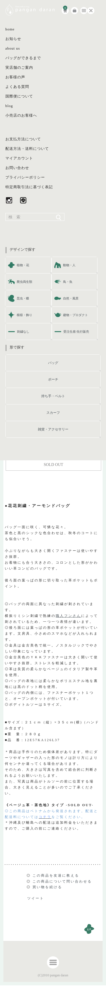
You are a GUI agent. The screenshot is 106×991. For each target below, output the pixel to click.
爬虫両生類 (24, 281)
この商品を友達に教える (56, 875)
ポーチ (53, 379)
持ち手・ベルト (53, 396)
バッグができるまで (23, 58)
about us (12, 48)
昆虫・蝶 (23, 298)
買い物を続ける (47, 887)
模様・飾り (24, 315)
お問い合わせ (17, 168)
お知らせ (13, 39)
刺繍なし (23, 331)
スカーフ (53, 413)
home (10, 29)
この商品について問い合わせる (62, 881)
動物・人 (69, 265)
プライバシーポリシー (25, 177)
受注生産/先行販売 (76, 331)
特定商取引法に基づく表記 (29, 187)
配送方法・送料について (27, 148)
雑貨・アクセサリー (53, 429)
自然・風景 (71, 298)
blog (9, 106)
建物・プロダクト (75, 315)
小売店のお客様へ (21, 115)
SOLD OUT (53, 465)
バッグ (53, 363)
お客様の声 (15, 77)
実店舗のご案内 (19, 67)
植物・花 (23, 265)
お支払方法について (23, 139)
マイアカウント (19, 158)
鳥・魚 (67, 281)
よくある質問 (17, 87)
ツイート (35, 898)
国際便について (19, 96)
